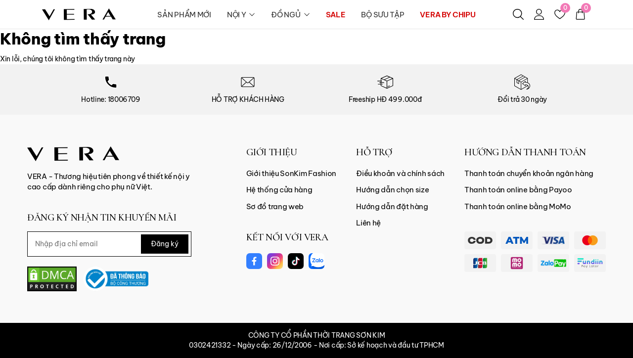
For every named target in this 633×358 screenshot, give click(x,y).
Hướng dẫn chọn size (392, 189)
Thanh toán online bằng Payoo (518, 189)
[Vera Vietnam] (73, 152)
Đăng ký (165, 243)
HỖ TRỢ (374, 152)
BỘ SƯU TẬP (382, 14)
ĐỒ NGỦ (290, 14)
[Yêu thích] (559, 14)
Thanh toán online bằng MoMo (517, 206)
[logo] (79, 13)
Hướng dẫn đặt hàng (392, 206)
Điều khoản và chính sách (400, 173)
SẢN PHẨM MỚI (184, 14)
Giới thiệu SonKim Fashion (291, 173)
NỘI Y (241, 14)
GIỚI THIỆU (271, 152)
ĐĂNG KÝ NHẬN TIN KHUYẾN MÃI (101, 218)
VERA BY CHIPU (447, 14)
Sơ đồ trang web (275, 206)
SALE (336, 14)
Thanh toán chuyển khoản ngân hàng (528, 173)
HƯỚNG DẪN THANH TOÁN (525, 152)
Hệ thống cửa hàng (279, 189)
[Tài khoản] (539, 14)
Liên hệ (368, 222)
